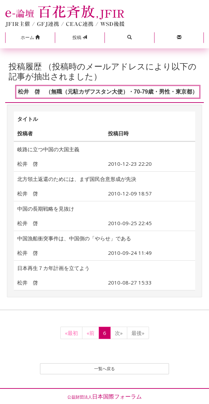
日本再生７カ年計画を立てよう (53, 267)
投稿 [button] (79, 37)
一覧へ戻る (104, 369)
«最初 (71, 332)
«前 (90, 332)
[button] (30, 37)
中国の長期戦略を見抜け (45, 208)
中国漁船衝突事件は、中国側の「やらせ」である (74, 238)
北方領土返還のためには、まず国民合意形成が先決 (76, 178)
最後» (138, 332)
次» (119, 332)
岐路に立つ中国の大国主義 (48, 149)
